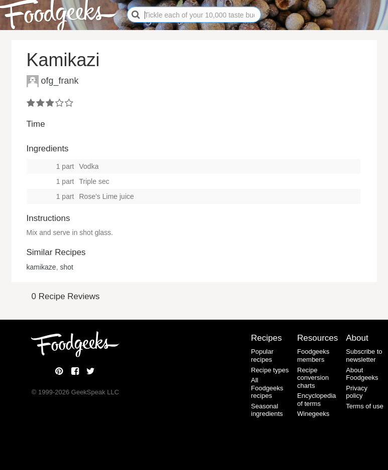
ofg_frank (60, 80)
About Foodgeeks (362, 374)
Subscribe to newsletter (364, 355)
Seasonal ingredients (267, 410)
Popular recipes (262, 355)
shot (66, 267)
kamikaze (41, 267)
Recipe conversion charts (313, 377)
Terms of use (364, 406)
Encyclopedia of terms (316, 399)
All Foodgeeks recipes (267, 387)
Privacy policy (356, 392)
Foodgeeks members (313, 355)
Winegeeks (313, 413)
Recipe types (270, 370)
